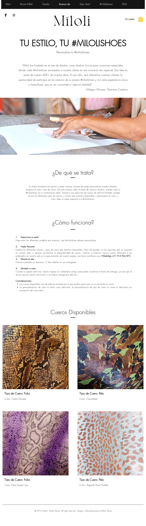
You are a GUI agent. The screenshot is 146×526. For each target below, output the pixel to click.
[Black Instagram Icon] (13, 15)
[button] (140, 19)
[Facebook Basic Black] (5, 15)
